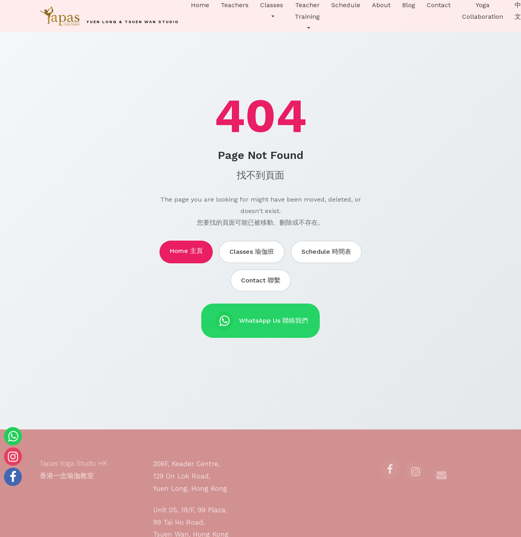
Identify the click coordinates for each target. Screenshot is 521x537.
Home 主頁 (186, 251)
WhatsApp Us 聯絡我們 (261, 321)
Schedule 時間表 (326, 251)
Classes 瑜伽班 (251, 251)
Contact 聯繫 (260, 280)
